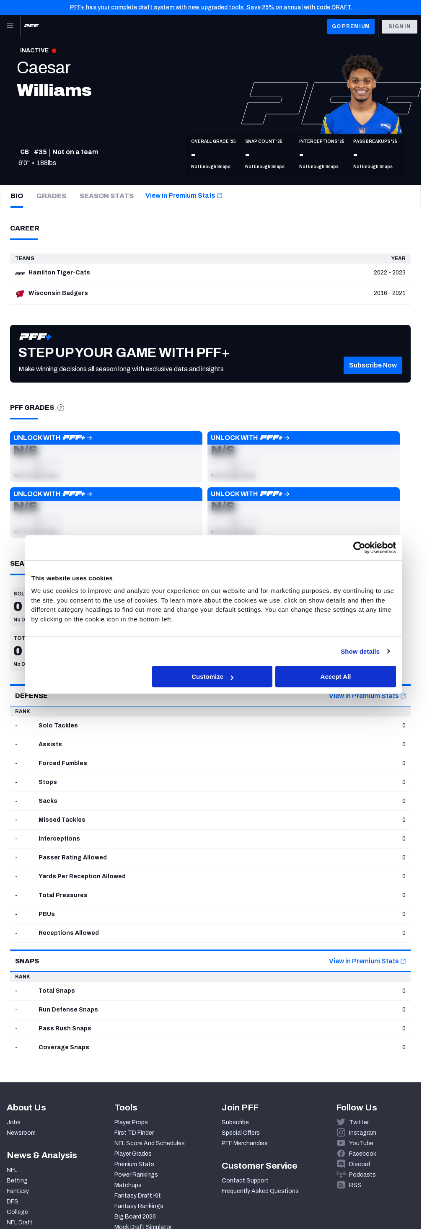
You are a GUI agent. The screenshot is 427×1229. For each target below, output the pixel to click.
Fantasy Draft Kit (137, 1196)
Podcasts (362, 1175)
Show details (360, 651)
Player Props (131, 1122)
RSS (355, 1185)
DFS (12, 1201)
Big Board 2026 (135, 1216)
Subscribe (235, 1122)
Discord (359, 1164)
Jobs (14, 1122)
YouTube (361, 1143)
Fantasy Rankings (138, 1206)
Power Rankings (136, 1175)
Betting (17, 1180)
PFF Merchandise (245, 1143)
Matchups (128, 1185)
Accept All (336, 676)
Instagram (362, 1133)
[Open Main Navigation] (10, 26)
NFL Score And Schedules (149, 1143)
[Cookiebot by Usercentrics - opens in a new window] (359, 547)
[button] (373, 376)
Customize (212, 676)
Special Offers (241, 1133)
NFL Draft (20, 1222)
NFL (12, 1170)
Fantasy (18, 1191)
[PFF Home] (31, 26)
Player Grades (133, 1154)
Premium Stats (134, 1164)
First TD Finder (134, 1133)
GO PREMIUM (351, 26)
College (17, 1212)
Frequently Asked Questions (260, 1191)
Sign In (399, 26)
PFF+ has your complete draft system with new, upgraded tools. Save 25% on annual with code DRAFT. (211, 7)
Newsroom (21, 1133)
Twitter (359, 1122)
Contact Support (245, 1180)
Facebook (362, 1154)
